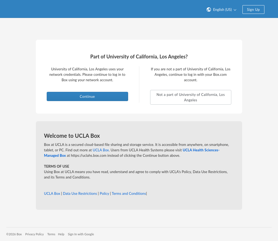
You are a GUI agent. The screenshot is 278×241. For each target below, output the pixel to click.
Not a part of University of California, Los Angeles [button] (190, 97)
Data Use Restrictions (80, 193)
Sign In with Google (81, 234)
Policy (104, 193)
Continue (87, 96)
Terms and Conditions (129, 193)
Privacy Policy (34, 234)
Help (61, 234)
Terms (51, 234)
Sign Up (253, 9)
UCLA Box (101, 150)
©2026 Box (14, 234)
